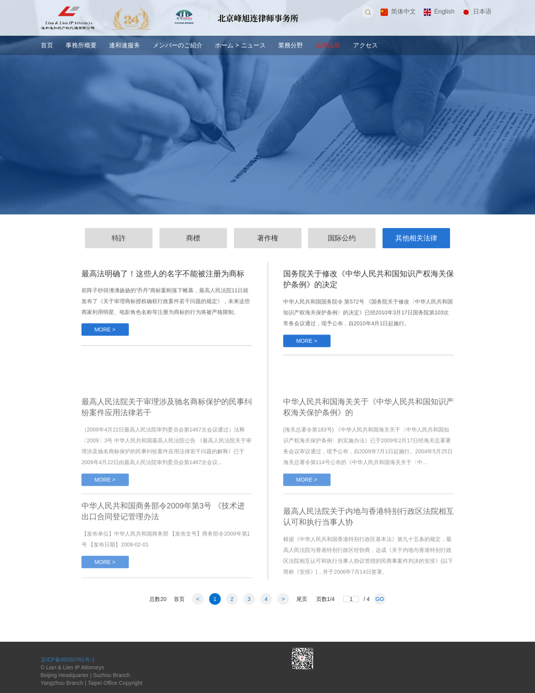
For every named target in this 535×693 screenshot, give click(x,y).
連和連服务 (124, 45)
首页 (47, 45)
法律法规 (327, 45)
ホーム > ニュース (240, 45)
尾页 (301, 599)
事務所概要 (81, 45)
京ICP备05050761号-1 (68, 659)
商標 (193, 238)
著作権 (267, 238)
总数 (157, 599)
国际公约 (342, 238)
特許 (119, 238)
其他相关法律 (416, 238)
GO (380, 599)
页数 (325, 599)
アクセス (365, 45)
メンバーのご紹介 (178, 45)
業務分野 (290, 45)
